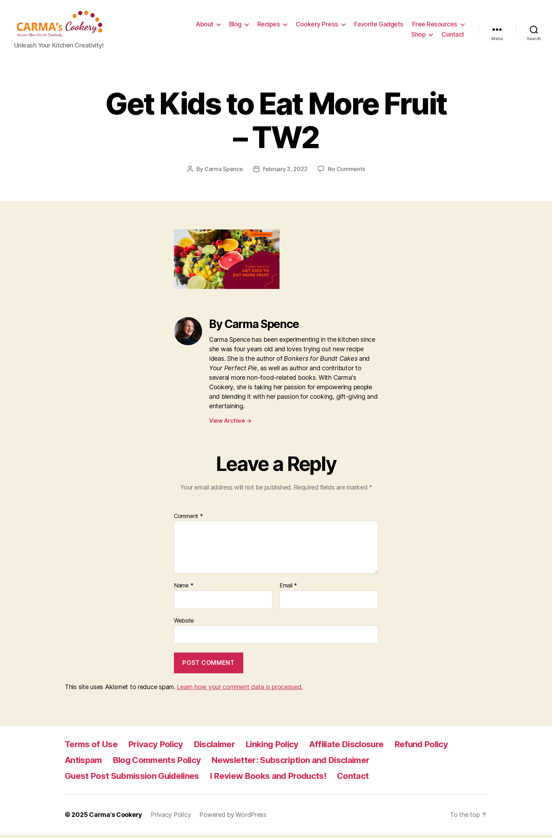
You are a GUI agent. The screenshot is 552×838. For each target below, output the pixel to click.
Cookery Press (378, 26)
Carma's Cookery (115, 818)
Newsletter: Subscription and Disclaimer (290, 763)
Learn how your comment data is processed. (239, 690)
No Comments (346, 172)
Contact (452, 36)
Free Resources (372, 36)
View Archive (230, 424)
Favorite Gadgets (439, 26)
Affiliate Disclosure (346, 748)
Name (183, 589)
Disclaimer (214, 748)
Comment (188, 520)
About (265, 26)
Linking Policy (272, 748)
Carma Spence (224, 172)
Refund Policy (421, 748)
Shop (418, 36)
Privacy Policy (155, 748)
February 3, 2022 (285, 172)
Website (184, 624)
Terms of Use (91, 748)
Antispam (83, 763)
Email (288, 589)
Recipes (329, 26)
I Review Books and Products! (268, 779)
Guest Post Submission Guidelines (132, 779)
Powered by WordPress (232, 818)
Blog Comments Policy (157, 763)
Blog (296, 26)
